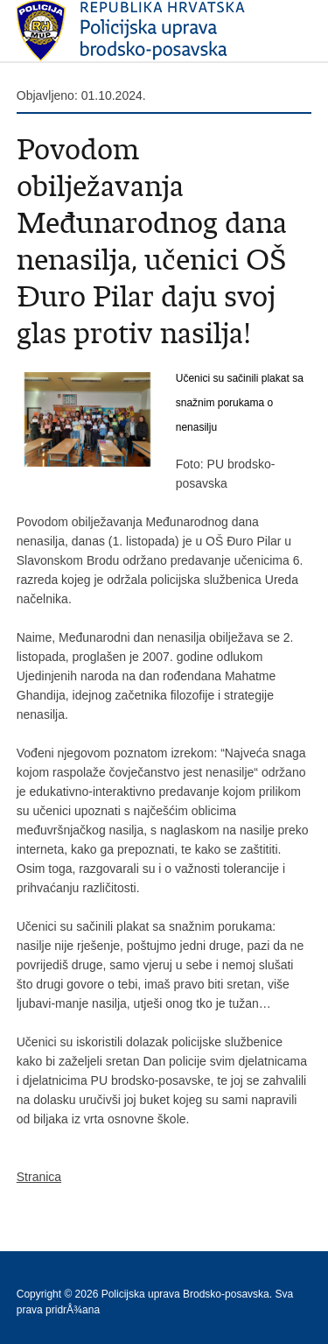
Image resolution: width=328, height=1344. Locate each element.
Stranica (39, 1177)
